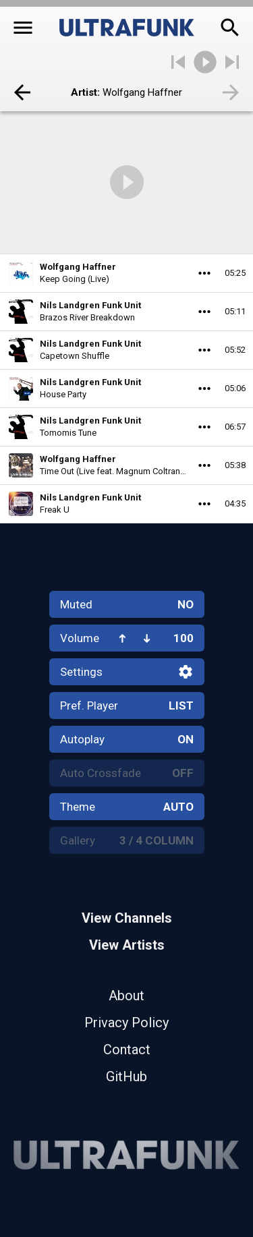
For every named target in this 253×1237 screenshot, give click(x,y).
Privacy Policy (126, 1022)
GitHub (126, 1076)
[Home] (126, 27)
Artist (84, 92)
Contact (126, 1049)
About (126, 995)
